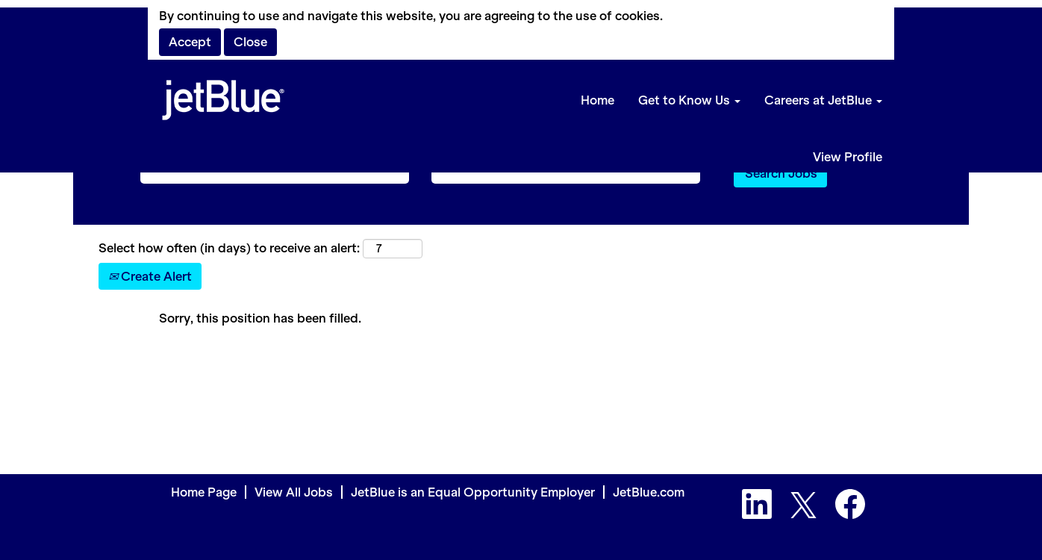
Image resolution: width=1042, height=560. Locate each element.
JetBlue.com (648, 492)
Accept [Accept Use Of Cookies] (190, 41)
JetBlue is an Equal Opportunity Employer (473, 492)
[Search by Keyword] (274, 174)
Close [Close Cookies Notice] (250, 41)
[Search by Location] (565, 174)
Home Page (204, 492)
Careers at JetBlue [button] (823, 100)
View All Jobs (294, 492)
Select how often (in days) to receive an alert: (229, 247)
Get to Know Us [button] (689, 100)
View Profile (847, 157)
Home (597, 100)
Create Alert (150, 276)
